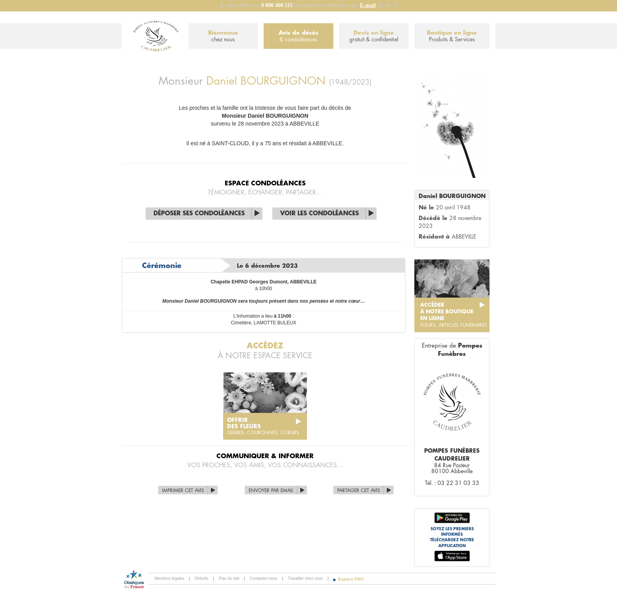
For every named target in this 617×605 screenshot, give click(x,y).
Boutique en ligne (452, 36)
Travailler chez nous (305, 578)
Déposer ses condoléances (199, 213)
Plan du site (229, 578)
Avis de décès (298, 36)
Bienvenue (223, 36)
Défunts (201, 578)
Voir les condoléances (319, 213)
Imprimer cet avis (183, 490)
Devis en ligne (373, 36)
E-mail (367, 5)
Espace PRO (351, 579)
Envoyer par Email (271, 490)
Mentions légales (169, 578)
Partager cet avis (358, 490)
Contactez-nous (263, 578)
